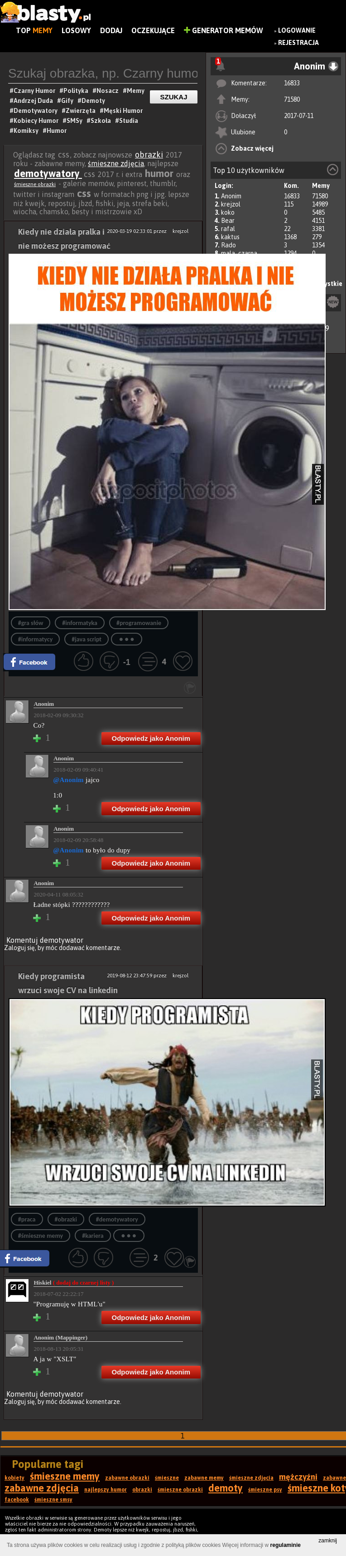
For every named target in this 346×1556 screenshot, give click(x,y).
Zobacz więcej (252, 148)
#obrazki (66, 1219)
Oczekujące (153, 30)
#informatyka (79, 623)
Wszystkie (327, 283)
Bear (228, 220)
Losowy (76, 30)
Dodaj (111, 30)
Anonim (231, 196)
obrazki (149, 154)
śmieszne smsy (53, 1500)
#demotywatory (117, 1219)
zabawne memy (204, 1478)
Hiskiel (74, 1282)
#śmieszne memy (40, 1236)
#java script (86, 639)
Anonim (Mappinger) (60, 1337)
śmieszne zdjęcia (116, 163)
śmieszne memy (65, 1476)
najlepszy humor (105, 1490)
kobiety (14, 1478)
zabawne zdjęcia (42, 1488)
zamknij (327, 1540)
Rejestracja (298, 42)
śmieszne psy (265, 1490)
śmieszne (167, 1478)
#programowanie (138, 623)
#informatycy (35, 639)
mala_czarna (239, 253)
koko (228, 212)
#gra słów (30, 623)
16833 (292, 83)
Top (34, 30)
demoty (225, 1488)
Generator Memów (223, 30)
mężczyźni (298, 1477)
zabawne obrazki (127, 1478)
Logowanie (297, 30)
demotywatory (48, 173)
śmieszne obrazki (35, 184)
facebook (17, 1500)
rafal (228, 228)
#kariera (92, 1236)
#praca (27, 1219)
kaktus (230, 237)
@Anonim (68, 779)
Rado (228, 245)
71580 (292, 99)
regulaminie (285, 1545)
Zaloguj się (19, 947)
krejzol (230, 204)
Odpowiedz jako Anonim (151, 738)
